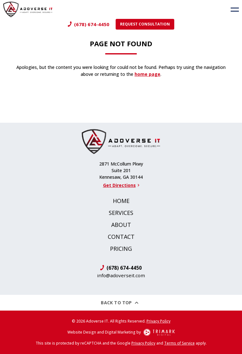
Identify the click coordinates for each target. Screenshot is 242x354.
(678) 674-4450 (91, 24)
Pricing (121, 248)
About (121, 224)
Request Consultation (145, 24)
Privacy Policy (158, 321)
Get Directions (121, 185)
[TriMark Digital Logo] (159, 332)
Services (121, 212)
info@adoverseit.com (121, 275)
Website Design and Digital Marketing (101, 332)
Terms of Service (179, 343)
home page (147, 74)
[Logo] (26, 9)
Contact (121, 236)
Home (121, 201)
